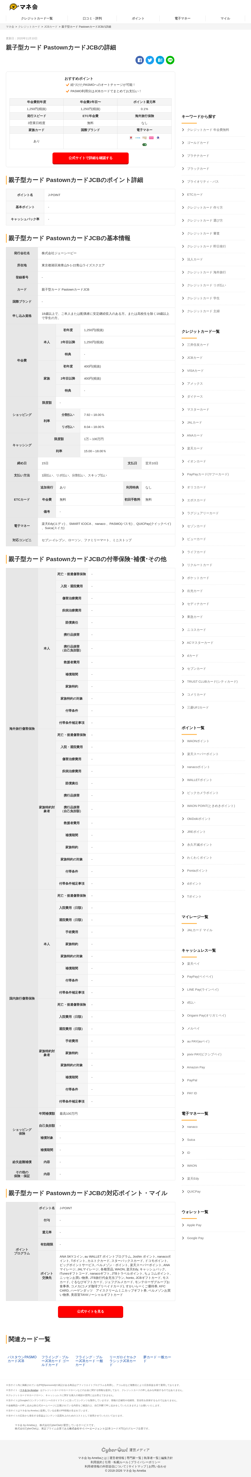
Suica (190, 1139)
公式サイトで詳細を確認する (91, 158)
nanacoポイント (198, 767)
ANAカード (194, 435)
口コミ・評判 (92, 18)
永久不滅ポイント (199, 844)
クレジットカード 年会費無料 (207, 129)
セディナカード (197, 604)
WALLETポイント (199, 780)
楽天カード (194, 448)
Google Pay (195, 1238)
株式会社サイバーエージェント (87, 1428)
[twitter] (150, 60)
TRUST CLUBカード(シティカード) (212, 681)
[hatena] (160, 60)
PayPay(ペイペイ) (199, 976)
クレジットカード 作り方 (204, 207)
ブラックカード (197, 168)
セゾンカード (196, 526)
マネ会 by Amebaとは (92, 1458)
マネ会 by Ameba (29, 1390)
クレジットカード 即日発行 (206, 246)
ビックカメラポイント (202, 793)
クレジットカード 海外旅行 (206, 272)
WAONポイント (198, 741)
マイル (225, 18)
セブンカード (196, 668)
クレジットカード (29, 26)
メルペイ (193, 1028)
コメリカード (196, 694)
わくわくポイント (199, 857)
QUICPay (193, 1191)
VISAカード (195, 370)
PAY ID (191, 1093)
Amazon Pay (195, 1067)
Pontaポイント (197, 870)
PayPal (191, 1080)
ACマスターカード (200, 642)
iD (188, 1152)
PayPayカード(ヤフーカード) (207, 474)
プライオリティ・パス (202, 181)
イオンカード (196, 461)
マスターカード (197, 409)
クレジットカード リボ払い (206, 285)
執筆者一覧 (151, 1458)
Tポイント (194, 896)
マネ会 (10, 26)
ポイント (138, 18)
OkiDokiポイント (198, 818)
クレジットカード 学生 (203, 298)
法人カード (194, 259)
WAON (191, 1165)
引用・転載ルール (116, 1462)
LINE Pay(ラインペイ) (202, 989)
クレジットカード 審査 (203, 233)
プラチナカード (197, 155)
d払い (190, 1002)
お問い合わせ (157, 1466)
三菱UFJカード (197, 707)
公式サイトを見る (90, 1311)
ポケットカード (197, 578)
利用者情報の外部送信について (105, 1466)
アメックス (194, 383)
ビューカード (196, 539)
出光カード (194, 591)
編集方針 (167, 1458)
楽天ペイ (193, 963)
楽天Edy (192, 1178)
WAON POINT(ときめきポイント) (210, 806)
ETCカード (194, 194)
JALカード (194, 422)
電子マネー (182, 18)
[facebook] (139, 60)
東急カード (194, 616)
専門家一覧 (134, 1458)
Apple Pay (193, 1225)
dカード (192, 655)
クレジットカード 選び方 (204, 220)
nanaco (191, 1126)
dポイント (194, 883)
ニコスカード (196, 629)
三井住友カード (197, 344)
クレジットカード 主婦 (203, 311)
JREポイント (196, 831)
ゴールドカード (197, 142)
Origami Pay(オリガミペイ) (206, 1015)
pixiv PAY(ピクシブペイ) (203, 1054)
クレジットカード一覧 (37, 18)
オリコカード (196, 487)
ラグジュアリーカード (202, 513)
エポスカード (196, 500)
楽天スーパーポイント (202, 754)
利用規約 (96, 1462)
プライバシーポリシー (145, 1462)
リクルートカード (199, 565)
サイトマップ (137, 1466)
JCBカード (51, 26)
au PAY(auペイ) (197, 1041)
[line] (170, 60)
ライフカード (196, 552)
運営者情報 (116, 1458)
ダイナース (194, 396)
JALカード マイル (199, 930)
